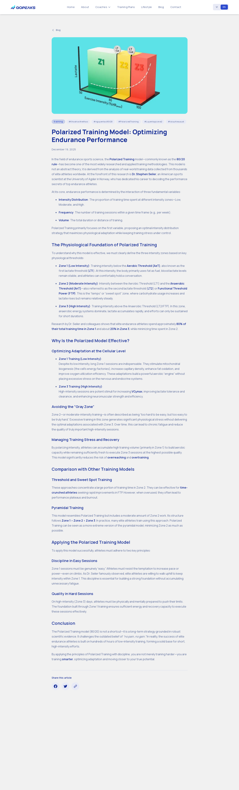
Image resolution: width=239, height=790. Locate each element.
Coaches (103, 7)
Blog (161, 7)
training (58, 121)
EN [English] (224, 7)
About (85, 7)
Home (71, 7)
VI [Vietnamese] (217, 7)
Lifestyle (146, 7)
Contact (175, 7)
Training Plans (126, 7)
